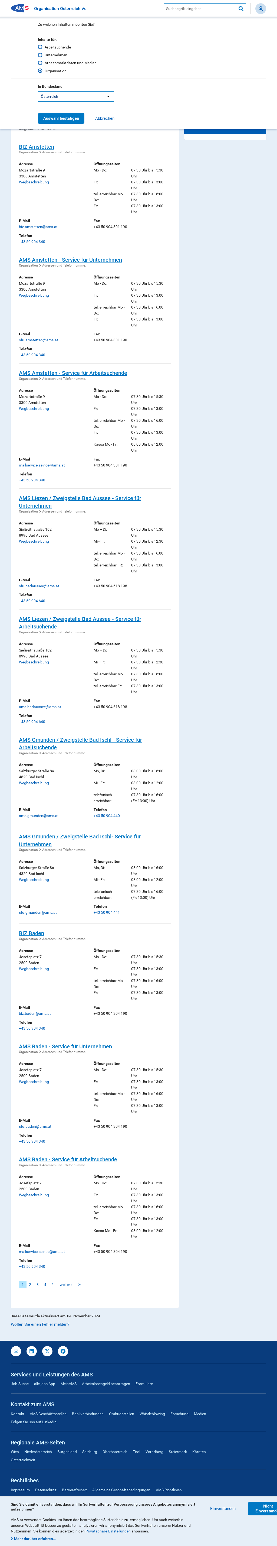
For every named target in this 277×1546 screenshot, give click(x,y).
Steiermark (178, 1452)
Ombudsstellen (121, 1414)
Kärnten (199, 1452)
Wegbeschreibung (34, 182)
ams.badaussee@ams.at (40, 707)
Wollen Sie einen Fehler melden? (40, 1324)
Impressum (20, 1490)
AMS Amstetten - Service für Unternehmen (70, 260)
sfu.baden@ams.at (35, 1126)
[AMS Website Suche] (200, 8)
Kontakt (17, 1414)
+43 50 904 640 (32, 601)
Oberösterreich (115, 1452)
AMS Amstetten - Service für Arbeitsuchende (73, 373)
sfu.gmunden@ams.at (38, 912)
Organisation (56, 71)
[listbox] (76, 96)
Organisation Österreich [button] (60, 8)
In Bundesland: (51, 86)
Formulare (144, 1384)
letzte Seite (79, 1284)
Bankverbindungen (88, 1414)
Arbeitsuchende (58, 47)
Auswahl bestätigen (61, 118)
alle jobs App (44, 1384)
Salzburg (89, 1452)
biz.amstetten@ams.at (38, 227)
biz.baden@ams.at (35, 1013)
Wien (15, 1452)
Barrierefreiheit (74, 1490)
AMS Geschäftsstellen (48, 1414)
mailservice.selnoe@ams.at (42, 465)
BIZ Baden (31, 933)
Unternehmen (56, 55)
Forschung (179, 1414)
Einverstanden (223, 1508)
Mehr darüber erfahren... (35, 1539)
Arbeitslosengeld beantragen (106, 1384)
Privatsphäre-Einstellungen (108, 1531)
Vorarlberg (154, 1452)
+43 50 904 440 (107, 815)
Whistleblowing (152, 1414)
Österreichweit (23, 1460)
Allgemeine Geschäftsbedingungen (121, 1490)
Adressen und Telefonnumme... (64, 152)
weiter (66, 1284)
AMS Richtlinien (169, 1490)
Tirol (136, 1452)
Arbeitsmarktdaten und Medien (71, 63)
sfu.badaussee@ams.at (39, 586)
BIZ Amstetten (36, 147)
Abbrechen (104, 118)
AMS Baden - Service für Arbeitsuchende (68, 1159)
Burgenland (67, 1452)
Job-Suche (20, 1384)
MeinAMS (69, 1384)
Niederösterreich (38, 1452)
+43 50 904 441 (107, 912)
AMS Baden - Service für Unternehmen (65, 1046)
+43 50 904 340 (32, 241)
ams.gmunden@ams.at (39, 815)
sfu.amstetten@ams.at (38, 340)
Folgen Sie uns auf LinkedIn (34, 1422)
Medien (200, 1414)
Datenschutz (46, 1490)
